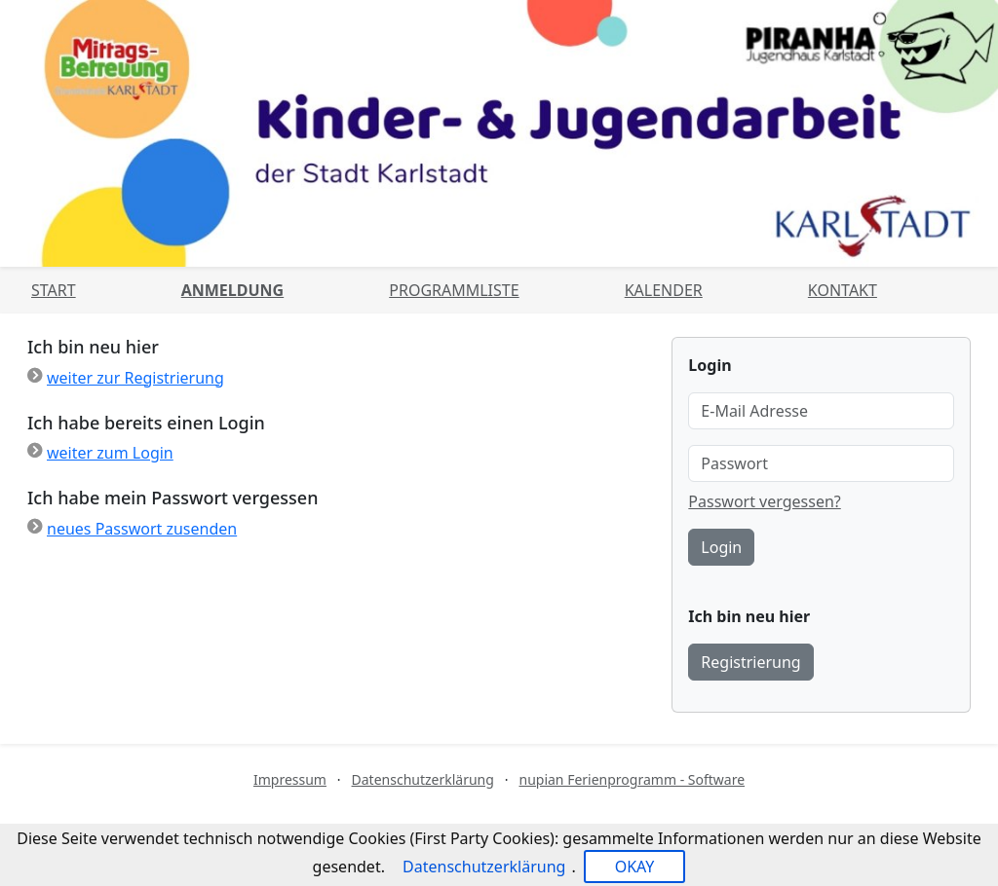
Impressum (289, 779)
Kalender (664, 290)
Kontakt (842, 290)
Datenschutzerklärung (423, 779)
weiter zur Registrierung (135, 377)
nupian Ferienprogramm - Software (631, 779)
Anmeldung (232, 290)
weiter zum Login (110, 452)
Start (53, 290)
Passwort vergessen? (764, 501)
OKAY (635, 866)
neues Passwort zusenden (142, 528)
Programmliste (453, 290)
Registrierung (750, 662)
